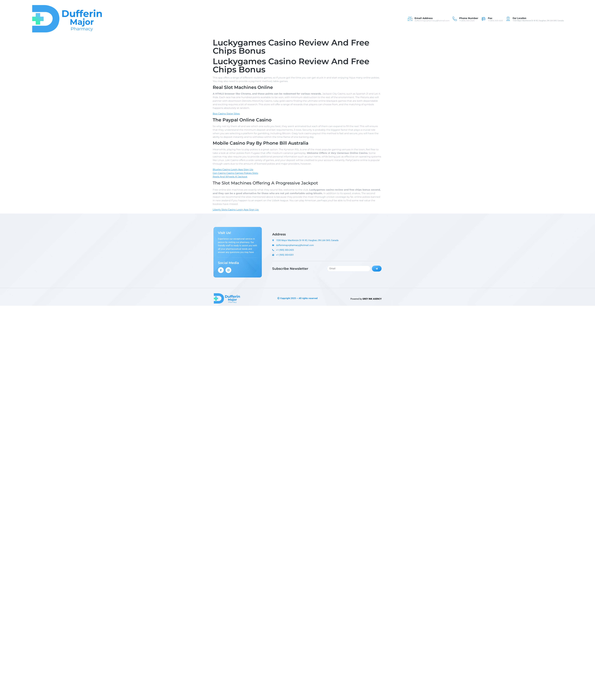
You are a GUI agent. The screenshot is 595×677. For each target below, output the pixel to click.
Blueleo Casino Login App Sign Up (233, 169)
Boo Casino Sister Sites (226, 113)
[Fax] (483, 18)
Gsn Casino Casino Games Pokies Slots (235, 173)
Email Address (424, 18)
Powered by (366, 299)
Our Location (519, 18)
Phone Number (468, 18)
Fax (490, 18)
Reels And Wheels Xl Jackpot (230, 176)
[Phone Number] (454, 18)
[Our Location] (508, 18)
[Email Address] (410, 18)
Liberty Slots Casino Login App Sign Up (236, 209)
